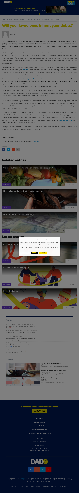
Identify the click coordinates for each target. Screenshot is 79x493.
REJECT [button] (34, 252)
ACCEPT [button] (43, 252)
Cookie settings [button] (25, 252)
